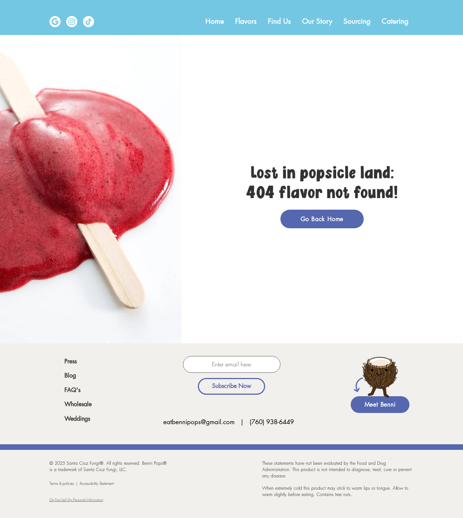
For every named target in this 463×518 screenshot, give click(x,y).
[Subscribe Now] (231, 386)
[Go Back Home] (322, 219)
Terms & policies (61, 483)
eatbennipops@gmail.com (199, 422)
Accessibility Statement (97, 483)
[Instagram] (71, 21)
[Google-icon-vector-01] (55, 21)
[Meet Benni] (380, 404)
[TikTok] (88, 21)
